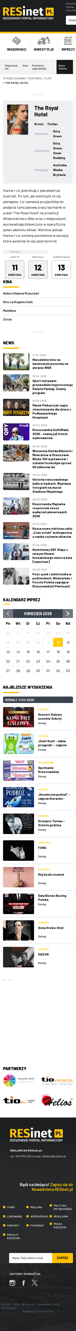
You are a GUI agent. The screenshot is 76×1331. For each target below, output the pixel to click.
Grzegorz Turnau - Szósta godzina (51, 823)
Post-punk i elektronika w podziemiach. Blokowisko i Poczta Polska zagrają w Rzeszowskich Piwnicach (52, 580)
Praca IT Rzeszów (13, 1236)
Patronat (37, 1225)
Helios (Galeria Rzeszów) (21, 293)
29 (28, 670)
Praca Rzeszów (60, 1225)
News (8, 342)
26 (68, 661)
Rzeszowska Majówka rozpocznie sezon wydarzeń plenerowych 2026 (49, 510)
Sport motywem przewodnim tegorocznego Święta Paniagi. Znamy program (52, 387)
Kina (25, 65)
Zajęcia (43, 735)
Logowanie (14, 1216)
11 (58, 642)
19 (68, 652)
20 (8, 661)
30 (38, 670)
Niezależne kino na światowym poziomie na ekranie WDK (50, 363)
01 (48, 670)
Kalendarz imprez (21, 599)
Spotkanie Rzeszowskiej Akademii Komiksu (51, 772)
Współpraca (39, 1216)
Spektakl (44, 842)
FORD (42, 848)
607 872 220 (23, 1156)
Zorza (7, 319)
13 (8, 652)
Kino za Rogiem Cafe (18, 302)
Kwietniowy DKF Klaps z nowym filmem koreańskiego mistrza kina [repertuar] (52, 555)
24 (48, 661)
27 (8, 670)
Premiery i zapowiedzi (39, 67)
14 (18, 652)
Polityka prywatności (63, 1207)
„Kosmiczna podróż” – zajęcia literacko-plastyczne (54, 798)
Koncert (43, 709)
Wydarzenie (46, 762)
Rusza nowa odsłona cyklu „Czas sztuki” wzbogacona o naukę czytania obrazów (52, 532)
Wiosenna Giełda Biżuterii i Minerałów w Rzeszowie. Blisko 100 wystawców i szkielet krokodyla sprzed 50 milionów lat (52, 459)
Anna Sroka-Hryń (51, 928)
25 (58, 661)
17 (48, 652)
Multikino (9, 310)
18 (58, 652)
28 (18, 670)
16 (38, 652)
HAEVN (43, 954)
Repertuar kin (11, 67)
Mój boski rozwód (51, 874)
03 (68, 670)
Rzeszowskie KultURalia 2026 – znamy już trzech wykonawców (50, 434)
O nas (11, 1207)
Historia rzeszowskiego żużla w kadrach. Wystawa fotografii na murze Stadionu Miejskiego (51, 485)
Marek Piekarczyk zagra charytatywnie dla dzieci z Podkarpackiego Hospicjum (51, 411)
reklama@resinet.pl (54, 1156)
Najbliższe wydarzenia (27, 687)
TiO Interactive (44, 1311)
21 (18, 661)
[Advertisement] (38, 1019)
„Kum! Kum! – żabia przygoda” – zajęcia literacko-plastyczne (54, 745)
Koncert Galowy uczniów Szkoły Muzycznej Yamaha (52, 718)
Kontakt (13, 1225)
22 (28, 661)
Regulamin (61, 1216)
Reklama (36, 1207)
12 (68, 642)
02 (58, 670)
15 (28, 652)
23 (38, 661)
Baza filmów (63, 67)
